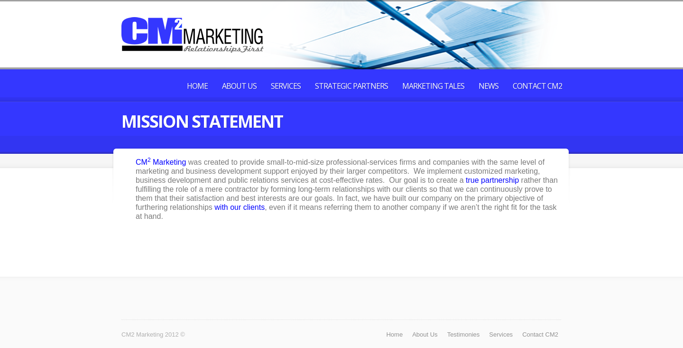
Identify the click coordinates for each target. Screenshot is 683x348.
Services (286, 86)
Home (197, 86)
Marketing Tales (433, 86)
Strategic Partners (351, 86)
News (488, 86)
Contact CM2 (537, 86)
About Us (239, 86)
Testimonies (463, 334)
